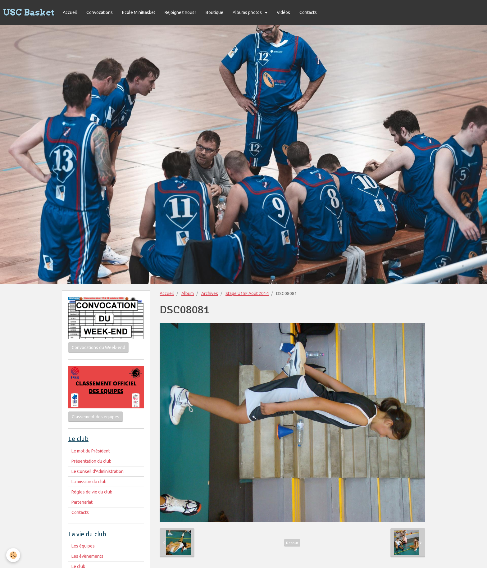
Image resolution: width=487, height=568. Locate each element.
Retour (292, 543)
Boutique (214, 12)
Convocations (99, 12)
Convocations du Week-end (98, 347)
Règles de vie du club (91, 491)
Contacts (308, 12)
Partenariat (82, 502)
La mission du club (89, 481)
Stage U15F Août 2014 (247, 293)
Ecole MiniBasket (138, 12)
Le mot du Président (90, 450)
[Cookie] (13, 555)
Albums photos (248, 12)
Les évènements (87, 556)
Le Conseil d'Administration (97, 471)
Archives (209, 293)
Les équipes (83, 545)
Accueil (70, 12)
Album (187, 293)
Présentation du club (91, 461)
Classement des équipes (95, 416)
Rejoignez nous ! (180, 12)
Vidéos (283, 12)
